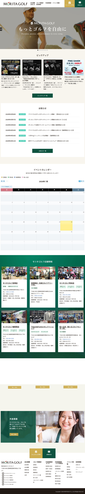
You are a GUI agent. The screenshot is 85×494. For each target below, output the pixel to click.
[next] (4, 181)
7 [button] (47, 50)
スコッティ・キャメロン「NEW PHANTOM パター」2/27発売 (31, 78)
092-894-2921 (38, 339)
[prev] (2, 181)
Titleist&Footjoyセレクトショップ (42, 327)
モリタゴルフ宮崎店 (10, 283)
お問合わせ (49, 454)
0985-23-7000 (10, 292)
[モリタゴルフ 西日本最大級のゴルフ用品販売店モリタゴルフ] (15, 3)
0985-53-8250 (38, 295)
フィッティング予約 (36, 454)
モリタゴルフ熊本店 (66, 283)
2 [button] (39, 50)
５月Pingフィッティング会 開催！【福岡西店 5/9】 (44, 136)
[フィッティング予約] (36, 452)
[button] (41, 4)
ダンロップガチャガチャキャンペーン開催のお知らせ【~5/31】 (47, 120)
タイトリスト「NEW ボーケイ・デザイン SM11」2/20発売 (52, 78)
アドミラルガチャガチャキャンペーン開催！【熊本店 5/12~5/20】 (48, 114)
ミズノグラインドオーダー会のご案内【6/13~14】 (10, 78)
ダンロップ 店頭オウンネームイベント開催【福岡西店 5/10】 (47, 125)
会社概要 (32, 3)
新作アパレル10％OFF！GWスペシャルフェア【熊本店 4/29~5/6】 (48, 141)
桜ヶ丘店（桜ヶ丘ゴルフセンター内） (70, 327)
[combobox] (6, 187)
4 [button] (42, 50)
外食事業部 (48, 3)
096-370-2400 (66, 295)
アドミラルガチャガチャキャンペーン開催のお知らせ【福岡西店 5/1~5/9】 (51, 130)
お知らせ (32, 4)
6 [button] (45, 50)
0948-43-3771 (66, 339)
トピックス (22, 114)
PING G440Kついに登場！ (73, 77)
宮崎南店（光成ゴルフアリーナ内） (41, 284)
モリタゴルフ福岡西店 (11, 326)
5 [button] (44, 50)
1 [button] (37, 50)
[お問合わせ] (49, 452)
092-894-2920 (10, 338)
